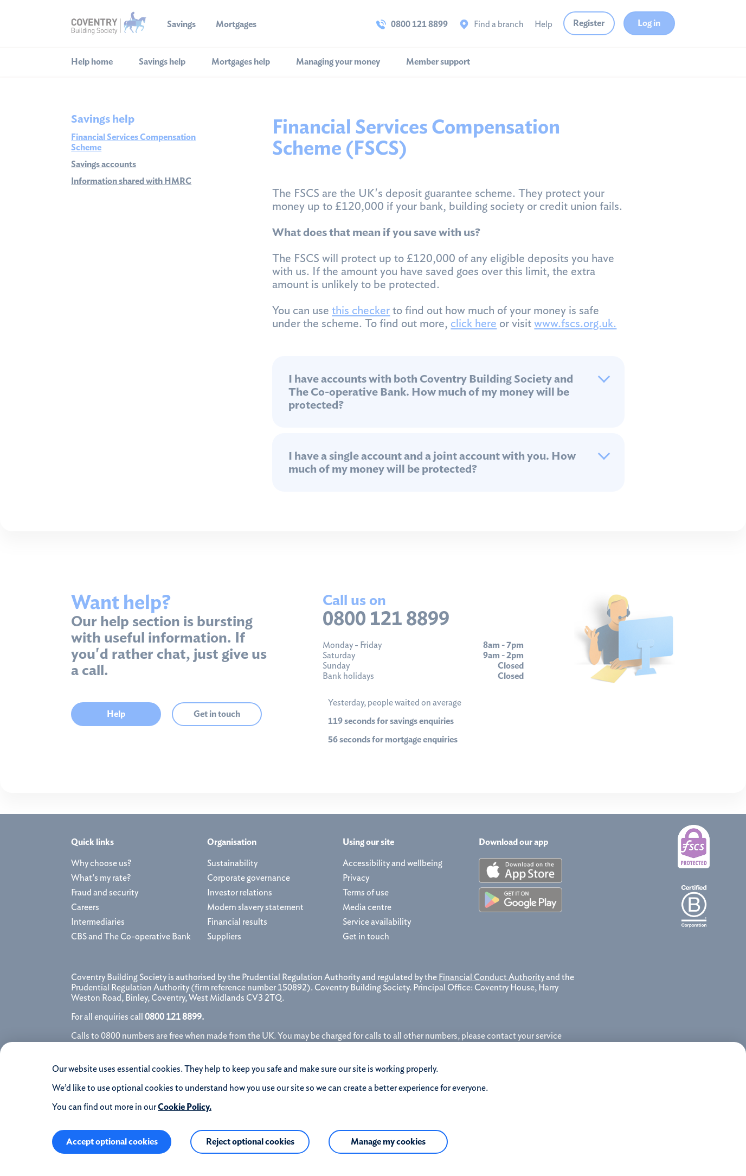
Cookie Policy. (184, 1107)
